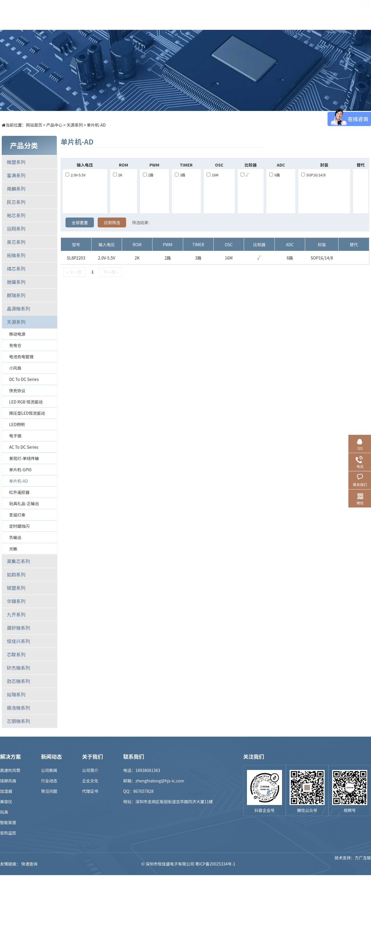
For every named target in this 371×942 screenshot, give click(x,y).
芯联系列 (16, 654)
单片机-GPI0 (20, 469)
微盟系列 (16, 161)
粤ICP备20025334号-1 (215, 864)
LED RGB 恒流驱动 (26, 402)
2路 (148, 174)
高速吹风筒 (10, 770)
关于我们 (286, 15)
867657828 (143, 791)
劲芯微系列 (18, 681)
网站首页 (34, 125)
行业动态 (49, 781)
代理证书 (90, 791)
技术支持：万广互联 (352, 864)
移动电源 (17, 334)
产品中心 (126, 15)
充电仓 (15, 345)
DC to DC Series (24, 379)
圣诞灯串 (17, 515)
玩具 (4, 812)
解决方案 (158, 15)
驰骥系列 (16, 281)
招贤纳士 (254, 15)
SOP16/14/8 (313, 174)
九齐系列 (16, 614)
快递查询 (29, 864)
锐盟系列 (16, 587)
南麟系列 (16, 188)
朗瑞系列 (16, 295)
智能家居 (8, 822)
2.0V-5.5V (76, 174)
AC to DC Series (23, 447)
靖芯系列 (16, 268)
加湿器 (6, 791)
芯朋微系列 (18, 721)
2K (117, 174)
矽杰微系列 (18, 667)
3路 (180, 174)
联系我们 (318, 15)
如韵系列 (16, 574)
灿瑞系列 (16, 694)
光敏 (13, 549)
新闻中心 (222, 15)
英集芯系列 (18, 561)
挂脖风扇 (8, 781)
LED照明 (16, 424)
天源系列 (75, 125)
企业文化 (90, 781)
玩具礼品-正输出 (24, 503)
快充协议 (17, 390)
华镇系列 (16, 601)
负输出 (15, 537)
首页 (95, 15)
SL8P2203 (76, 258)
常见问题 (49, 791)
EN (365, 15)
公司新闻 (49, 770)
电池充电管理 (21, 356)
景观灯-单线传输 (24, 458)
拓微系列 (16, 255)
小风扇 (15, 368)
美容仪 (6, 801)
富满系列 (16, 175)
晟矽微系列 (18, 627)
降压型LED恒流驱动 (27, 413)
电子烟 (15, 436)
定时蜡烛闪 (19, 526)
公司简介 (90, 770)
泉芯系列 (16, 241)
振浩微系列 (18, 707)
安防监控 (8, 833)
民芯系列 (16, 201)
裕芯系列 (16, 215)
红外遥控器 (19, 492)
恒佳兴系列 (18, 641)
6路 (274, 174)
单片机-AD (96, 125)
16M (213, 174)
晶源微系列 (18, 308)
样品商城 (190, 15)
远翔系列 (16, 228)
